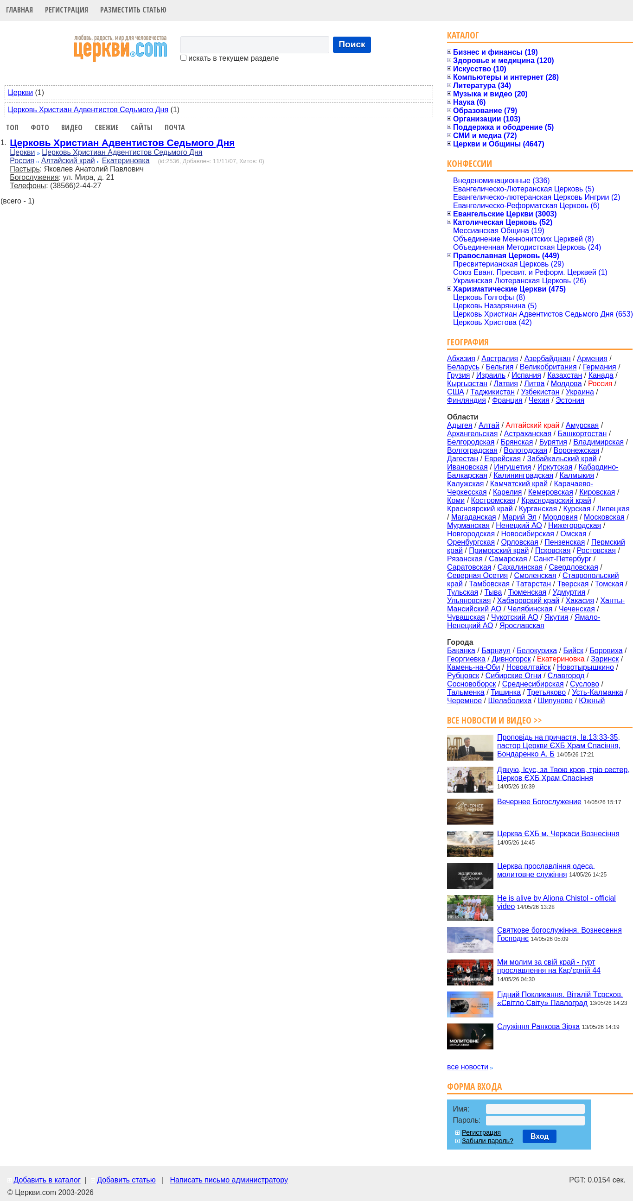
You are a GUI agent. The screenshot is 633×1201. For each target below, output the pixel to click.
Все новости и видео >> (494, 720)
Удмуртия (569, 592)
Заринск (605, 659)
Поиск (352, 44)
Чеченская (577, 609)
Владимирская (598, 442)
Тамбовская (489, 584)
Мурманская (468, 525)
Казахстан (564, 375)
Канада (601, 375)
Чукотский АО (514, 617)
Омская (573, 534)
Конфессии (469, 163)
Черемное (464, 701)
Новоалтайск (528, 667)
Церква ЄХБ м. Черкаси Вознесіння (558, 834)
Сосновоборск (471, 684)
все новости (467, 1067)
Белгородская (470, 442)
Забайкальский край (562, 459)
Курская (576, 509)
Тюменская (527, 592)
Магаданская (473, 517)
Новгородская (471, 534)
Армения (592, 358)
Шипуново (555, 701)
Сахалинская (520, 567)
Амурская (582, 425)
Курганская (538, 509)
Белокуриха (537, 651)
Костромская (493, 500)
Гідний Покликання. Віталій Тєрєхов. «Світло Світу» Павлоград (560, 998)
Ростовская (596, 550)
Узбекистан (540, 392)
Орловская (519, 542)
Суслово (584, 684)
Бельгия (499, 367)
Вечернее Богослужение (539, 802)
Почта (175, 127)
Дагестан (462, 459)
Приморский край (499, 550)
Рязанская (465, 559)
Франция (507, 400)
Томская (609, 584)
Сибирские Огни (514, 676)
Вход (540, 1136)
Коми (456, 500)
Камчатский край (519, 484)
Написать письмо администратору (229, 1180)
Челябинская (530, 609)
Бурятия (553, 442)
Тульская (462, 592)
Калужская (465, 484)
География (468, 342)
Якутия (556, 617)
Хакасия (580, 600)
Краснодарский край (556, 500)
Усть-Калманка (597, 692)
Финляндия (466, 400)
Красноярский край (479, 509)
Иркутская (555, 467)
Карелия (507, 492)
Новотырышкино (585, 667)
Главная (19, 10)
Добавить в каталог (46, 1180)
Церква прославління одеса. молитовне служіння (546, 870)
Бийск (573, 651)
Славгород (566, 676)
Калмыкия (577, 475)
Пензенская (564, 542)
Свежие (107, 127)
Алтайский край (68, 161)
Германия (599, 367)
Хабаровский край (528, 600)
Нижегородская (574, 525)
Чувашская (466, 617)
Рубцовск (463, 676)
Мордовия (560, 517)
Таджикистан (492, 392)
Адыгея (460, 425)
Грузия (458, 375)
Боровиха (605, 651)
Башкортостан (582, 434)
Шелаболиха (509, 701)
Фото (40, 127)
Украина (580, 392)
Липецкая (613, 509)
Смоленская (535, 575)
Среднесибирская (533, 684)
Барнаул (496, 651)
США (455, 392)
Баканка (461, 651)
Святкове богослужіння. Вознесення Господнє (559, 934)
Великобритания (548, 367)
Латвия (506, 384)
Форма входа (474, 1086)
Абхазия (461, 358)
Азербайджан (547, 358)
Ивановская (467, 467)
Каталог (463, 35)
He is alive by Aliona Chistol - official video (556, 902)
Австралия (499, 358)
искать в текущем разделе (229, 58)
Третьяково (546, 692)
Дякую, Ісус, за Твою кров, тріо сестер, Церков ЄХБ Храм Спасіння (563, 773)
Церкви (20, 92)
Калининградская (523, 475)
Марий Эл (519, 517)
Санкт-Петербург (562, 559)
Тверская (572, 584)
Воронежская (577, 450)
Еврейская (502, 459)
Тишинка (506, 692)
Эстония (570, 400)
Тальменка (466, 692)
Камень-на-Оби (473, 667)
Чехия (539, 400)
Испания (526, 375)
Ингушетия (512, 467)
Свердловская (573, 567)
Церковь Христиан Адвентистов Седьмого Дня (88, 110)
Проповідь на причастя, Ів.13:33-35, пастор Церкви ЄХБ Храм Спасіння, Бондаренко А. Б (558, 745)
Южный (592, 701)
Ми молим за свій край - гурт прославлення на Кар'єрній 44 (549, 966)
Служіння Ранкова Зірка (538, 1026)
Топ (12, 127)
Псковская (553, 550)
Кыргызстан (467, 384)
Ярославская (521, 625)
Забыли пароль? (487, 1140)
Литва (534, 384)
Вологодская (525, 450)
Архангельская (472, 434)
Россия (22, 161)
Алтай (489, 425)
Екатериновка (126, 161)
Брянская (517, 442)
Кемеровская (550, 492)
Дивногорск (511, 659)
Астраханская (527, 434)
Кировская (597, 492)
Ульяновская (469, 600)
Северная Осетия (477, 575)
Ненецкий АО (519, 525)
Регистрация (66, 10)
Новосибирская (527, 534)
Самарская (508, 559)
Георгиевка (466, 659)
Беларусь (463, 367)
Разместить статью (133, 10)
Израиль (490, 375)
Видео (72, 127)
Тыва (493, 592)
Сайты (142, 127)
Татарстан (533, 584)
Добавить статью (126, 1180)
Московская (604, 517)
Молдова (566, 384)
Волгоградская (472, 450)
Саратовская (469, 567)
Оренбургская (471, 542)
